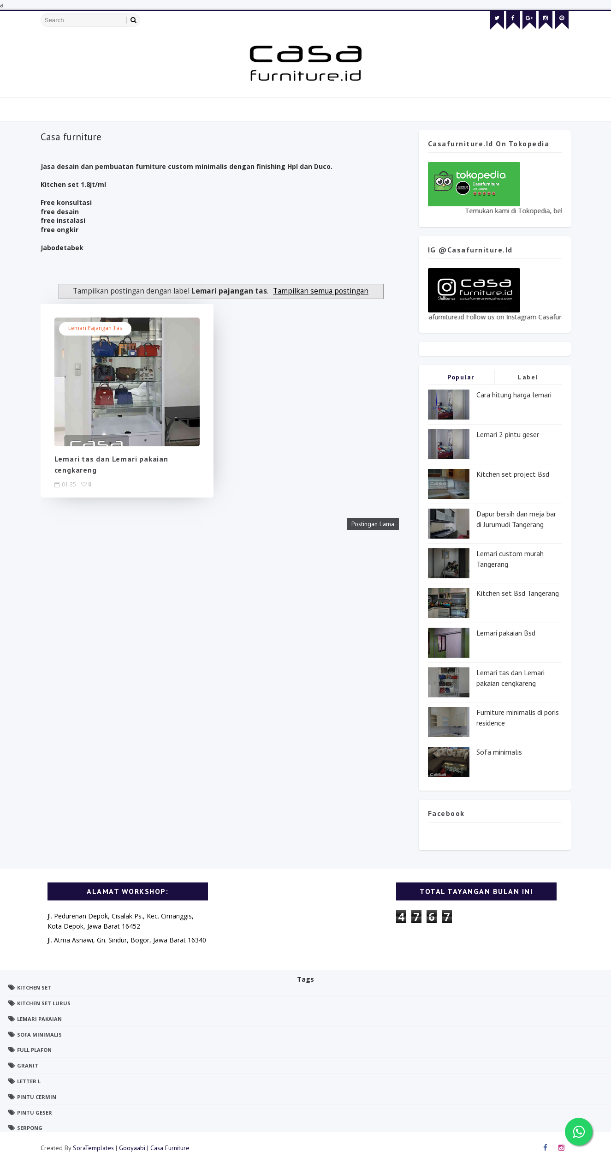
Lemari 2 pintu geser (507, 434)
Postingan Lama (372, 524)
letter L (29, 1081)
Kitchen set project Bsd (512, 474)
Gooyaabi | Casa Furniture (154, 1148)
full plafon (34, 1049)
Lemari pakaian (39, 1018)
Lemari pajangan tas (95, 328)
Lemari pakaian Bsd (505, 632)
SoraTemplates (93, 1148)
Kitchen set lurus (44, 1003)
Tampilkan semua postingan (320, 291)
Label (528, 377)
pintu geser (34, 1112)
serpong (29, 1127)
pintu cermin (36, 1096)
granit (27, 1065)
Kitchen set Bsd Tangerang (517, 593)
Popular (461, 377)
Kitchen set (34, 987)
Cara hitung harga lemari (514, 394)
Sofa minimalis (499, 751)
